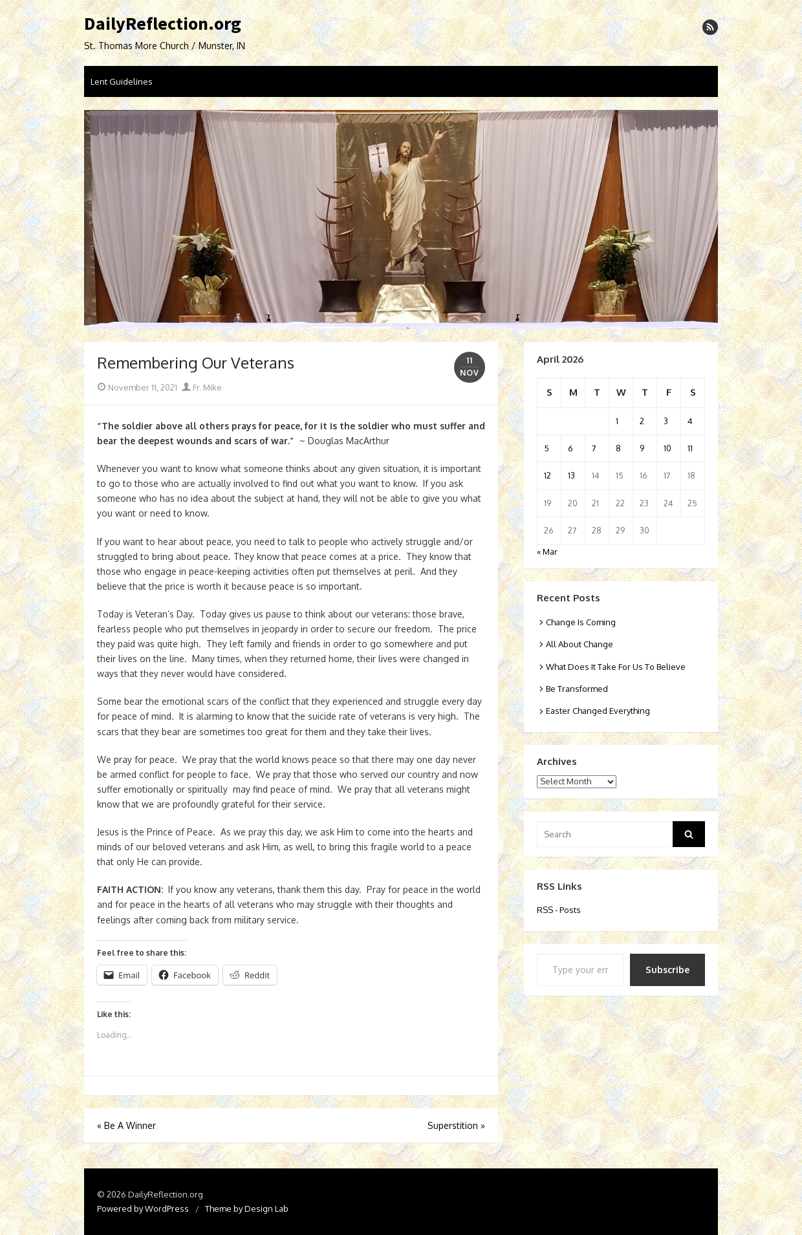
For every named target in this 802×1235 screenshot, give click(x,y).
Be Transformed (577, 688)
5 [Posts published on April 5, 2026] (546, 448)
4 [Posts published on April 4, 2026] (690, 421)
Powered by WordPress (143, 1208)
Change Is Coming (581, 622)
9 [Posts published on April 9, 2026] (642, 448)
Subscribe (667, 969)
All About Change (579, 644)
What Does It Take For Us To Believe (616, 666)
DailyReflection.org (162, 24)
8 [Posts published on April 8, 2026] (618, 448)
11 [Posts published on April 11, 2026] (690, 448)
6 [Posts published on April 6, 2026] (570, 448)
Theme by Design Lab (246, 1208)
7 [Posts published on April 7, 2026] (594, 448)
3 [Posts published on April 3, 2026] (666, 421)
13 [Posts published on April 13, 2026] (571, 475)
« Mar (547, 551)
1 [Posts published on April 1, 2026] (617, 421)
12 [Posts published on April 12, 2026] (547, 475)
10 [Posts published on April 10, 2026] (667, 448)
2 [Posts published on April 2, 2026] (642, 421)
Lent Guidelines (122, 81)
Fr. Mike (202, 387)
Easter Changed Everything (598, 710)
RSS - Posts (559, 910)
